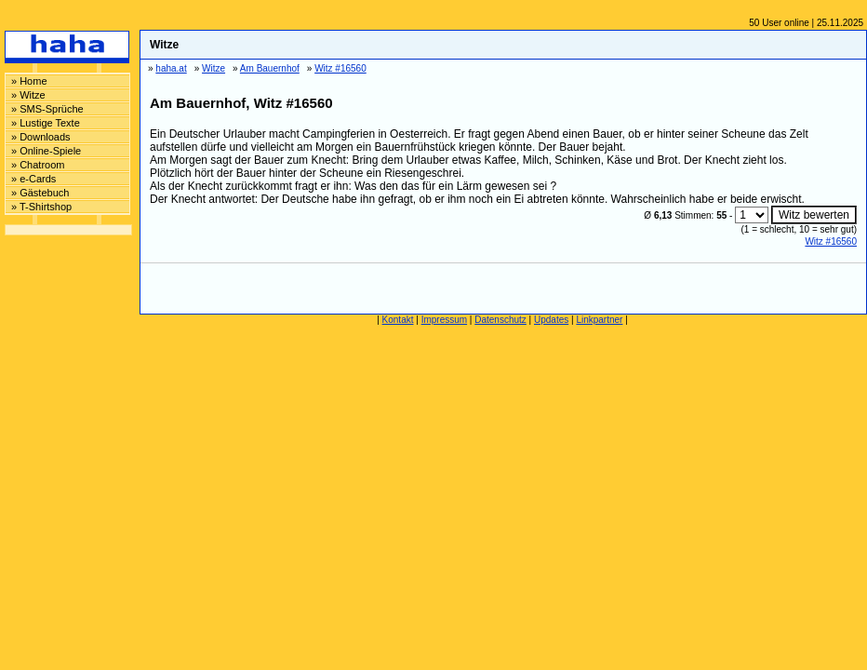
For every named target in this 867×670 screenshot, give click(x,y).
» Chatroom (37, 164)
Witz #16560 (831, 241)
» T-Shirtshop (41, 206)
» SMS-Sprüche (47, 108)
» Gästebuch (40, 192)
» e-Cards (33, 178)
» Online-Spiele (46, 150)
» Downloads (41, 136)
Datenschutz (500, 320)
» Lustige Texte (45, 122)
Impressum (444, 320)
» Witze (28, 94)
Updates (551, 320)
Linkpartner (599, 320)
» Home (29, 81)
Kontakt (398, 320)
